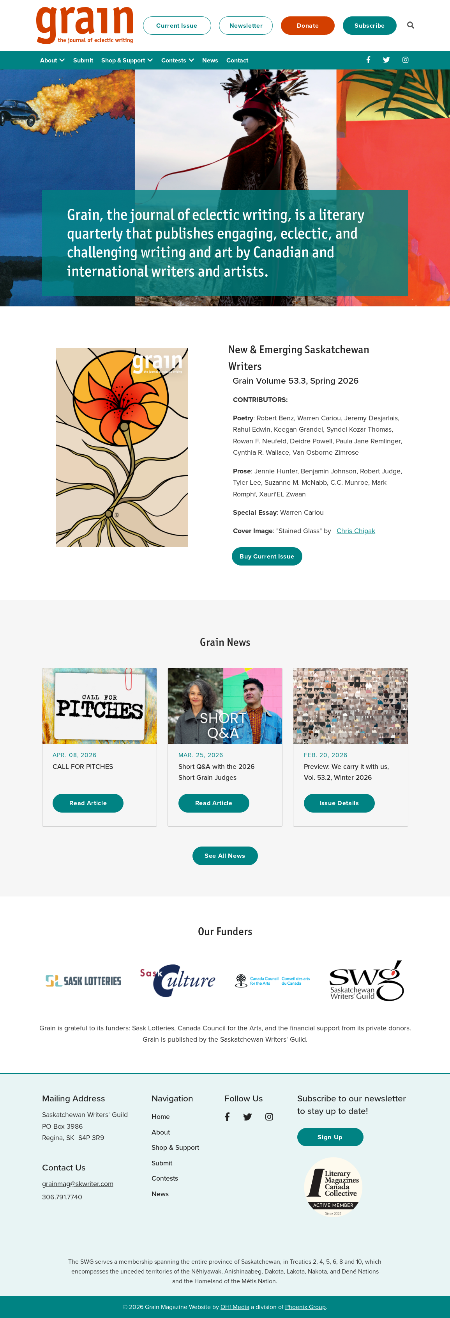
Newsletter (246, 25)
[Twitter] (386, 60)
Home (161, 1116)
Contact (237, 60)
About (48, 60)
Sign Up (330, 1135)
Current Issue (176, 25)
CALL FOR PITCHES (83, 766)
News (210, 60)
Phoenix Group (305, 1305)
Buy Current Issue (267, 556)
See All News (225, 855)
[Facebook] (368, 60)
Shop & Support (123, 60)
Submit (83, 60)
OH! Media (235, 1305)
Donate (308, 25)
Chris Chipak (356, 531)
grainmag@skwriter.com (77, 1183)
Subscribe (370, 25)
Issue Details (339, 803)
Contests (173, 60)
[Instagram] (405, 60)
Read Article (88, 803)
